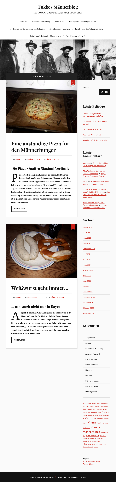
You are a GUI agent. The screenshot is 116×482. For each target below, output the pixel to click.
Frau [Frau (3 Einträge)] (99, 412)
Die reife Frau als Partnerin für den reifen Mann (96, 194)
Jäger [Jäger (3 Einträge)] (100, 415)
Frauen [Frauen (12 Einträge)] (105, 412)
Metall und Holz (91, 386)
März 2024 (87, 265)
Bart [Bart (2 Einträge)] (87, 406)
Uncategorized (91, 391)
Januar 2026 (87, 227)
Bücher (88, 343)
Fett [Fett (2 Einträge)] (89, 412)
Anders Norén (80, 477)
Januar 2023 (87, 292)
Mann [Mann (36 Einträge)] (91, 422)
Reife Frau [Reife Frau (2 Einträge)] (103, 436)
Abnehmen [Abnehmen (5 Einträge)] (87, 403)
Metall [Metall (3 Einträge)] (99, 423)
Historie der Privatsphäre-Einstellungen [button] (29, 29)
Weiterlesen (19, 209)
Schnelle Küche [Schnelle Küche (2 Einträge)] (87, 441)
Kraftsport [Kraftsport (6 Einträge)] (87, 418)
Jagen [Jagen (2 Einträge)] (96, 415)
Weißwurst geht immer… (39, 288)
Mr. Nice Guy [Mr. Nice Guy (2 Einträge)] (86, 428)
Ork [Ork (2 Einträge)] (84, 436)
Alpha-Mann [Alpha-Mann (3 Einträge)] (96, 403)
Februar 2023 (88, 286)
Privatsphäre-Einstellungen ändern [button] (82, 21)
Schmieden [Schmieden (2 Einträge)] (100, 438)
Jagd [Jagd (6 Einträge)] (85, 415)
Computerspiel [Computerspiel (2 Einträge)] (104, 406)
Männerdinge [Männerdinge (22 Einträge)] (91, 431)
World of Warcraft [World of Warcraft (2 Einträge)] (88, 446)
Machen (88, 375)
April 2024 (87, 259)
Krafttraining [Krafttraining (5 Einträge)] (97, 418)
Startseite (23, 21)
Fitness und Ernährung (94, 348)
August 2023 (88, 270)
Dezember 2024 (89, 249)
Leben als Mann (91, 365)
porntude (86, 163)
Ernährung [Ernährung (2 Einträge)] (99, 409)
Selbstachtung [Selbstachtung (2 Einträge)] (96, 441)
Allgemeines (90, 338)
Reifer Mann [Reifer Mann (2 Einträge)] (86, 438)
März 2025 (87, 238)
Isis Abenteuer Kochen (91, 461)
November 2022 (89, 302)
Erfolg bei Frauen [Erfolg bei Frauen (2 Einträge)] (91, 409)
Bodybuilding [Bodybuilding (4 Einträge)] (94, 406)
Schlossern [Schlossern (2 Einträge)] (93, 438)
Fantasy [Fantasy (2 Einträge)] (85, 412)
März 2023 (87, 281)
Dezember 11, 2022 (36, 297)
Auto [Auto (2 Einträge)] (84, 406)
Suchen (86, 88)
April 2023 (87, 275)
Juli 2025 (86, 232)
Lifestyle (88, 370)
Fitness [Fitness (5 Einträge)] (94, 412)
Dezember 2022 (89, 297)
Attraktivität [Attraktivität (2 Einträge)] (104, 403)
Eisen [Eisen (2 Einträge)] (84, 409)
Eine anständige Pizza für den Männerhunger (40, 146)
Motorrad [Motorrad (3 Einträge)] (105, 423)
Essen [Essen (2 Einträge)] (104, 409)
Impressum (59, 21)
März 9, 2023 (34, 159)
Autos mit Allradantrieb (92, 135)
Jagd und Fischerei (92, 354)
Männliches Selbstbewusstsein (95, 140)
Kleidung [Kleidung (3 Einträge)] (106, 415)
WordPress (49, 477)
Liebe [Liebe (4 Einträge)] (84, 423)
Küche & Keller (53, 159)
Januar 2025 (87, 243)
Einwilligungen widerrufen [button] (60, 29)
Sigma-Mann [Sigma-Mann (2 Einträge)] (102, 444)
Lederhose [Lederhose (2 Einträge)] (106, 418)
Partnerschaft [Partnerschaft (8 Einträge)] (92, 435)
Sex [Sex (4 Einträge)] (97, 444)
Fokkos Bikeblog (89, 464)
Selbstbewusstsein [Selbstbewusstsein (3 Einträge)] (89, 444)
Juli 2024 (86, 254)
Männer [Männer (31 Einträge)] (96, 427)
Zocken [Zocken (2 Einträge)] (96, 446)
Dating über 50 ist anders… (93, 129)
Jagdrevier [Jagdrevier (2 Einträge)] (91, 415)
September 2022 (89, 313)
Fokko (18, 159)
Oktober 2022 (88, 308)
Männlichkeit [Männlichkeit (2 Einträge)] (104, 432)
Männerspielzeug (92, 381)
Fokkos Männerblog (58, 7)
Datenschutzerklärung (41, 21)
